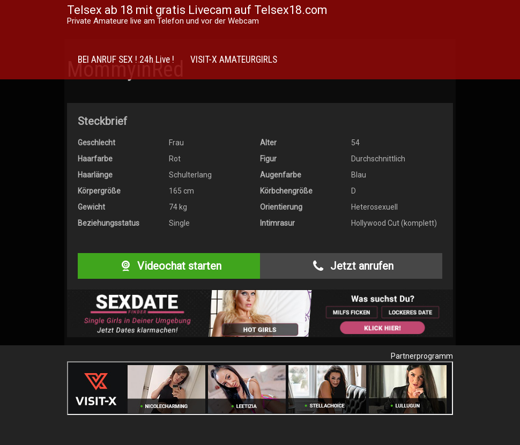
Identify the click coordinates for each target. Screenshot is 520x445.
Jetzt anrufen (351, 265)
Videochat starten (168, 265)
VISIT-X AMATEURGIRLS (233, 59)
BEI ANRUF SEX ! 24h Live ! (126, 59)
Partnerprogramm (422, 356)
